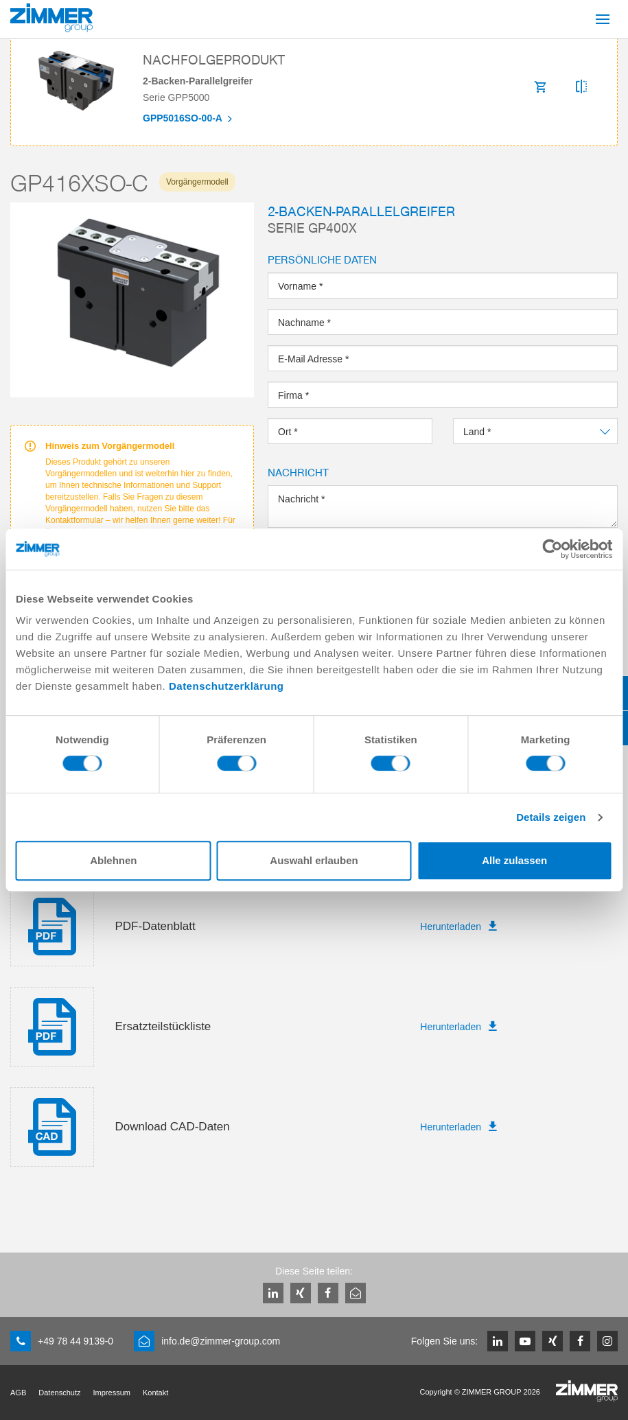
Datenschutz (59, 1392)
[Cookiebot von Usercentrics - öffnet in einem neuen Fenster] (552, 549)
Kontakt (155, 1392)
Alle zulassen (514, 860)
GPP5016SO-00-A (183, 118)
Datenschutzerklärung (226, 686)
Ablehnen (113, 860)
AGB (18, 1392)
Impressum (111, 1392)
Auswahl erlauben (314, 860)
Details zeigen (550, 817)
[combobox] (535, 431)
